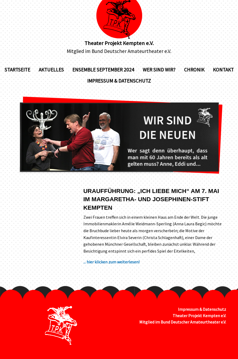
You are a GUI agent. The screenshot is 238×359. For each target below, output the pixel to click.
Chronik (194, 69)
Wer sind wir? (159, 69)
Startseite (17, 69)
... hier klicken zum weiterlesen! (111, 261)
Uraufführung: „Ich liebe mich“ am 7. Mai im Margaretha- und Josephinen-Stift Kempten (151, 199)
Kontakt (223, 69)
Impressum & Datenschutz (119, 81)
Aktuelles (51, 69)
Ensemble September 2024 (103, 69)
